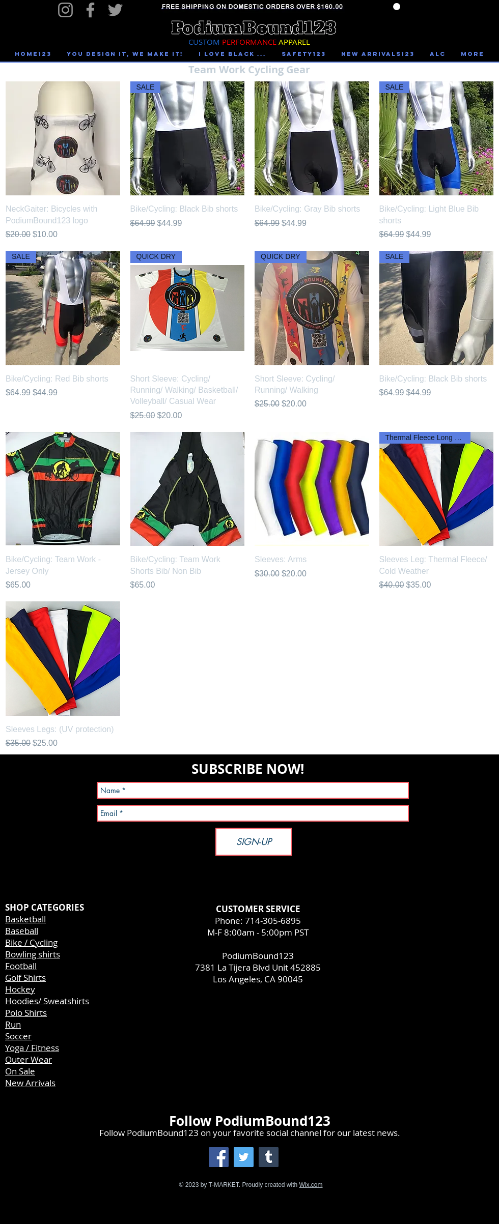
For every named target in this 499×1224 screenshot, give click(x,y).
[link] (396, 6)
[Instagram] (65, 10)
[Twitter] (115, 10)
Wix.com (311, 1184)
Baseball (21, 931)
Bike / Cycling (31, 942)
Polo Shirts (26, 1012)
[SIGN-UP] (253, 842)
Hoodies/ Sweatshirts (47, 1001)
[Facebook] (90, 10)
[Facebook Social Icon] (219, 1157)
